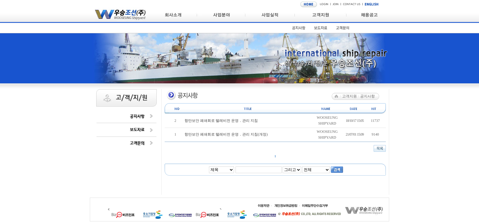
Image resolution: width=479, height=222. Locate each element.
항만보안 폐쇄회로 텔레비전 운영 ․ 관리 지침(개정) (226, 134)
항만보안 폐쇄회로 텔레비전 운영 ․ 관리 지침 (221, 120)
